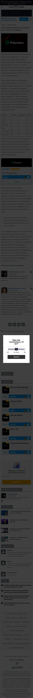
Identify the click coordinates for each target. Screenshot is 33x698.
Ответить (16, 357)
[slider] (16, 349)
